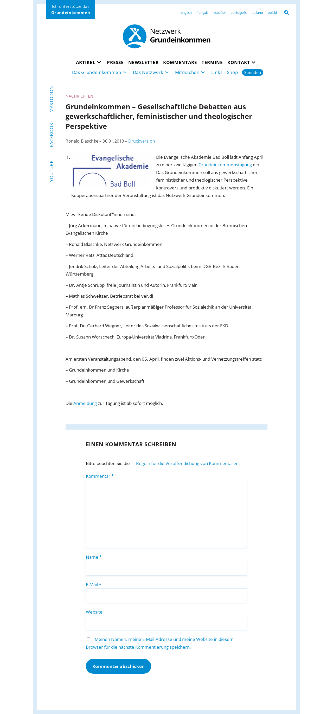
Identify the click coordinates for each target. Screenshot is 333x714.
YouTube (51, 171)
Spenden (252, 72)
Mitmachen (187, 72)
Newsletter (143, 62)
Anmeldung (85, 403)
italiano (257, 12)
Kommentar (100, 476)
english (186, 12)
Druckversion (141, 141)
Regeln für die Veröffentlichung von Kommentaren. (188, 463)
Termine (212, 62)
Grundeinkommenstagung (225, 165)
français (202, 12)
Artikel (85, 62)
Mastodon (51, 99)
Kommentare (180, 62)
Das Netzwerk (148, 72)
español (219, 12)
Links (216, 72)
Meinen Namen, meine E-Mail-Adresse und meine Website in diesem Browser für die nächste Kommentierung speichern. (160, 643)
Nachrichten (79, 96)
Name (94, 557)
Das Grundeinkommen (96, 72)
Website (94, 612)
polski (272, 12)
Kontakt (238, 62)
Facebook (51, 135)
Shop (232, 72)
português (238, 12)
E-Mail (93, 585)
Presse (115, 62)
